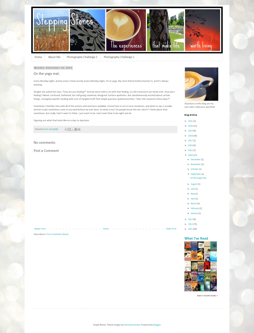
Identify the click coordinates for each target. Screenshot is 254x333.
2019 (190, 131)
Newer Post (39, 229)
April (193, 199)
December (196, 159)
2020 (190, 126)
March (194, 203)
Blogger (157, 325)
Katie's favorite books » (207, 296)
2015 (190, 150)
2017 (190, 140)
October (195, 169)
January (194, 213)
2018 (190, 136)
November (196, 164)
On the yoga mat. (198, 178)
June (193, 189)
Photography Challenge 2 (119, 57)
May (193, 194)
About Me (54, 57)
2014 (190, 155)
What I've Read (196, 239)
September (196, 174)
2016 (190, 145)
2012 (190, 224)
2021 (190, 121)
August (194, 184)
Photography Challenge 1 (82, 57)
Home (38, 57)
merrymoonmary (132, 325)
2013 (190, 219)
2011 (190, 229)
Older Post (171, 229)
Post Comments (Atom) (57, 234)
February (195, 208)
